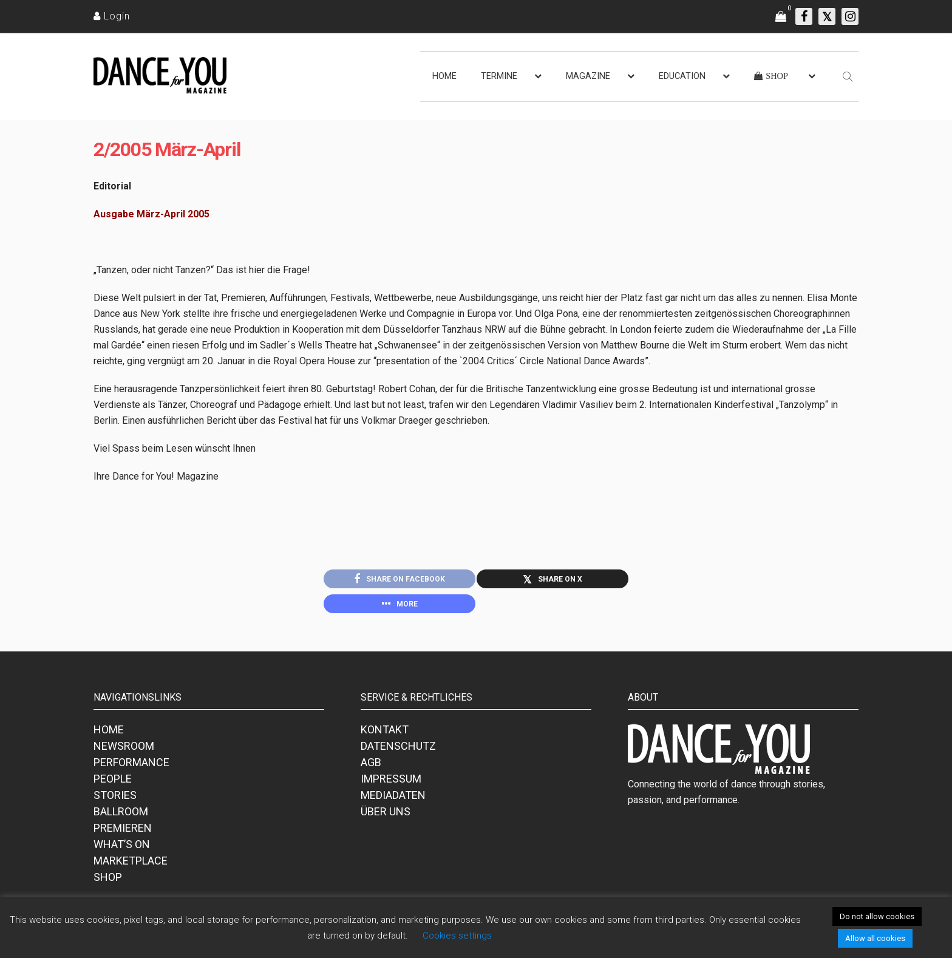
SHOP (107, 882)
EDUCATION (682, 76)
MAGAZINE (588, 76)
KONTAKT (385, 735)
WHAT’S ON (121, 849)
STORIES (115, 800)
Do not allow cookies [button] (877, 916)
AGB (371, 767)
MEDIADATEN (393, 800)
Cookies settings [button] (457, 935)
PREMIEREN (122, 833)
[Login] (111, 16)
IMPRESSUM (391, 784)
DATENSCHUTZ (398, 751)
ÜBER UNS (385, 816)
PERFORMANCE (131, 767)
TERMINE (499, 76)
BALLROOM (120, 816)
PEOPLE (112, 784)
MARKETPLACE (130, 866)
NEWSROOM (123, 751)
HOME (444, 76)
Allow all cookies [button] (875, 938)
